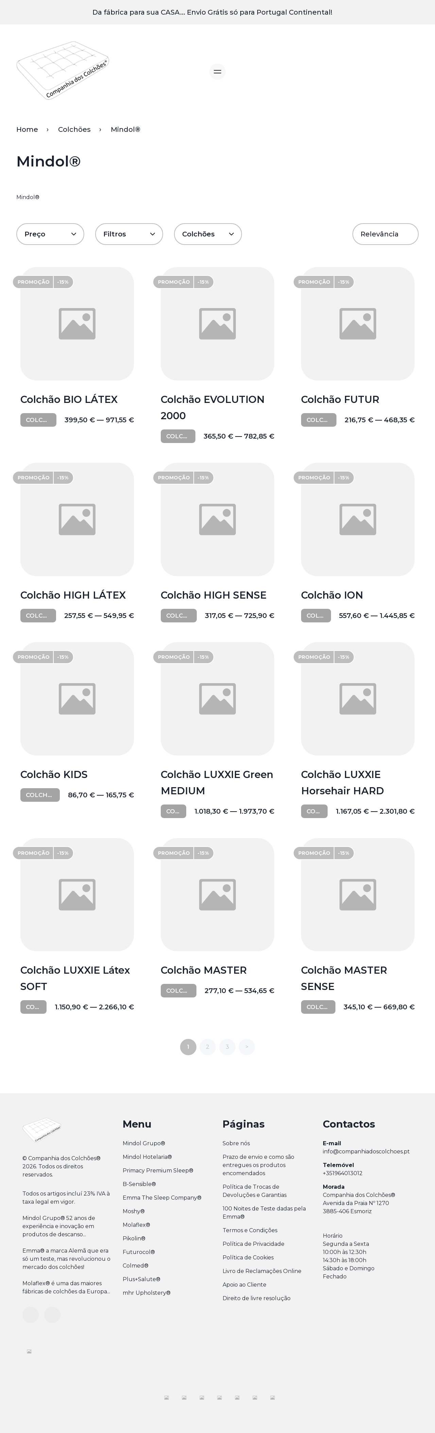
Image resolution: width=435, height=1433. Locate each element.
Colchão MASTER (205, 970)
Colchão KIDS (55, 774)
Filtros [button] (114, 234)
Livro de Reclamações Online (262, 1270)
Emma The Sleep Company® (162, 1196)
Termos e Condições (250, 1229)
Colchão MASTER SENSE (345, 978)
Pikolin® (134, 1237)
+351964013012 (343, 1172)
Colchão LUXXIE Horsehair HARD (343, 782)
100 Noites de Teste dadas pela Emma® (264, 1211)
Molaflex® (136, 1224)
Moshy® (134, 1210)
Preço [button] (34, 234)
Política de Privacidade (253, 1243)
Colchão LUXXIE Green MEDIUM (201, 782)
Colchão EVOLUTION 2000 (214, 408)
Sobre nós (236, 1142)
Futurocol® (139, 1251)
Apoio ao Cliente (244, 1283)
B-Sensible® (139, 1183)
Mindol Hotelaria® (147, 1156)
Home (27, 129)
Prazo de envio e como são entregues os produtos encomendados (258, 1164)
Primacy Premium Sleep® (158, 1169)
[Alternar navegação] (217, 72)
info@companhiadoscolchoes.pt (366, 1150)
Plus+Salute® (141, 1278)
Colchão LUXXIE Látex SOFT (76, 978)
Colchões (74, 129)
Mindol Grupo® (144, 1142)
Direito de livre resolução (257, 1297)
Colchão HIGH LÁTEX (74, 595)
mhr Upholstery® (147, 1292)
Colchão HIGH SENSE (214, 595)
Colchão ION (333, 595)
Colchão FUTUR (341, 400)
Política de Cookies (248, 1256)
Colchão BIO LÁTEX (70, 400)
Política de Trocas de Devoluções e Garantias (254, 1190)
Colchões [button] (198, 234)
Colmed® (136, 1264)
